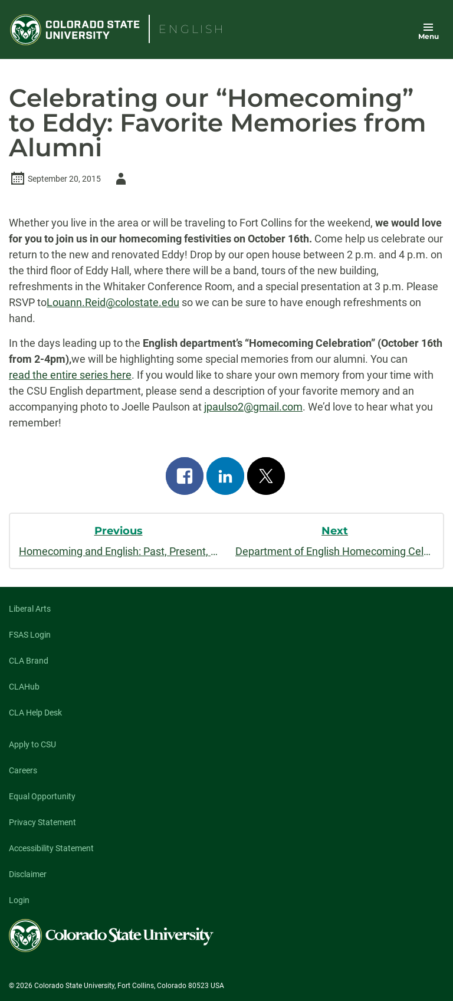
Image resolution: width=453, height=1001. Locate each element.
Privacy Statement (42, 822)
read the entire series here (70, 375)
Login (19, 900)
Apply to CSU (32, 744)
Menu (428, 36)
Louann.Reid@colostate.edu (113, 302)
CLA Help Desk (35, 712)
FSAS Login (30, 634)
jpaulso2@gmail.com (253, 407)
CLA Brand (28, 660)
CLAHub (24, 686)
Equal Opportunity (42, 796)
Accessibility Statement (51, 848)
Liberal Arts (30, 608)
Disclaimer (28, 874)
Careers (23, 770)
